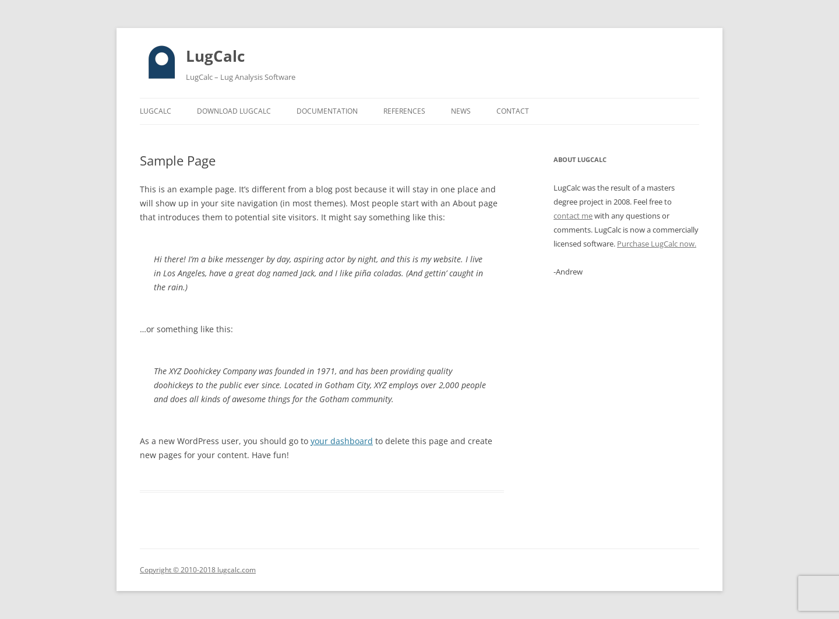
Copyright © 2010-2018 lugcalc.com (198, 570)
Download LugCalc (234, 111)
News (461, 111)
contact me (573, 215)
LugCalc (215, 55)
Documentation (327, 111)
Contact (512, 111)
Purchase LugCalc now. (656, 243)
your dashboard (342, 440)
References (404, 111)
